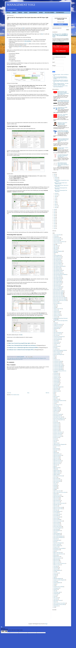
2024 (54, 209)
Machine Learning (56, 407)
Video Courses (55, 597)
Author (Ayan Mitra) (56, 259)
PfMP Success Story (56, 463)
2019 (54, 217)
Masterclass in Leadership (57, 414)
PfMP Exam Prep (56, 456)
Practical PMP (55, 512)
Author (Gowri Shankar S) (57, 263)
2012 (54, 228)
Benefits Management (57, 289)
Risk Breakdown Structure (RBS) (58, 548)
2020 (54, 215)
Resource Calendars (56, 544)
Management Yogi (56, 408)
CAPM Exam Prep (56, 311)
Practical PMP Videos (56, 514)
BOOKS (41, 12)
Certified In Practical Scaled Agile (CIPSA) (60, 320)
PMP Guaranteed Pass (57, 500)
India (54, 392)
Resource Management (57, 545)
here (23, 28)
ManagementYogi (56, 410)
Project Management (56, 534)
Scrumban (55, 574)
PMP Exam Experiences (57, 496)
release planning (27, 41)
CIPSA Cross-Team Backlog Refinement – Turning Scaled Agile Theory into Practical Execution (60, 77)
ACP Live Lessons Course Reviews (59, 241)
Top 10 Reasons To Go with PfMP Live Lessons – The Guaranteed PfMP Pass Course (60, 35)
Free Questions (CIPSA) (57, 362)
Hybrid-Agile (55, 385)
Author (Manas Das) (56, 267)
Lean (54, 403)
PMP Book (55, 493)
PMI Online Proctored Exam (58, 475)
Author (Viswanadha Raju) (57, 286)
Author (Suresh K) (56, 285)
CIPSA (54, 331)
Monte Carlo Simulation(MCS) (58, 419)
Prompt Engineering (56, 540)
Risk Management (56, 549)
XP (53, 607)
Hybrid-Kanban (55, 388)
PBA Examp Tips (56, 449)
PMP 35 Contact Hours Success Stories (59, 492)
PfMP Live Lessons (56, 459)
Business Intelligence (56, 303)
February (56, 205)
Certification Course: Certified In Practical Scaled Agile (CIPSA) (21, 349)
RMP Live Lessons (56, 562)
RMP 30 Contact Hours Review (58, 553)
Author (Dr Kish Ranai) (57, 262)
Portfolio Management (57, 511)
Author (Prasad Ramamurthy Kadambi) (59, 274)
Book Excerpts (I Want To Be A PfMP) (59, 297)
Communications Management (58, 336)
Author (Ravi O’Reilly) (57, 275)
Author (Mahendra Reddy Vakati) (58, 266)
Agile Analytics (55, 245)
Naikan (54, 441)
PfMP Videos (55, 464)
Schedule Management (57, 570)
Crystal (54, 344)
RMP (54, 551)
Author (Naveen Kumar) (57, 271)
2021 (54, 214)
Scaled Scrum (13, 359)
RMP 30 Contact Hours (57, 552)
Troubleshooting (56, 593)
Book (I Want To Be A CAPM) (58, 290)
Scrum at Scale (20, 359)
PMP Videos (55, 510)
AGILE (25, 12)
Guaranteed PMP (56, 381)
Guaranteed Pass (56, 378)
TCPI (54, 585)
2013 (54, 226)
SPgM (54, 577)
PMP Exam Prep (56, 497)
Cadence (54, 304)
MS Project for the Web (57, 434)
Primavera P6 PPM (56, 522)
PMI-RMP (55, 488)
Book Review (55, 301)
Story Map (55, 581)
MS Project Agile (56, 430)
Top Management (56, 588)
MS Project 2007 (56, 422)
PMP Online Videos (56, 504)
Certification (55, 316)
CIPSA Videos (55, 335)
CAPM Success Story (56, 315)
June (55, 199)
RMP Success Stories (56, 564)
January (56, 207)
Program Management (57, 533)
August (56, 196)
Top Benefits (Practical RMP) (58, 586)
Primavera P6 (55, 518)
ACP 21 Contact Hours (57, 234)
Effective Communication (57, 351)
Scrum (17, 359)
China (54, 329)
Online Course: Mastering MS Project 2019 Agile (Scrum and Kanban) (22, 345)
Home (28, 392)
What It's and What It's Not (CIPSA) (59, 603)
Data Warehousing (56, 346)
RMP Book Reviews (56, 556)
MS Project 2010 (56, 423)
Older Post (47, 392)
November (56, 178)
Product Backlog (56, 529)
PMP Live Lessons (56, 501)
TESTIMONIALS (60, 12)
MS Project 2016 (56, 426)
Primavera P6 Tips (56, 523)
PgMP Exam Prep (56, 467)
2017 (54, 220)
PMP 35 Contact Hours (57, 490)
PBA (54, 447)
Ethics (54, 355)
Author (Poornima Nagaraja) (58, 273)
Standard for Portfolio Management (59, 579)
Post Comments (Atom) (15, 394)
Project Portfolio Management (58, 536)
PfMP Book (55, 452)
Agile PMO (55, 249)
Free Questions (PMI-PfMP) (58, 366)
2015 (54, 223)
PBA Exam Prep (56, 448)
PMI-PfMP (55, 485)
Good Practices (55, 374)
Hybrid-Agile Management (57, 386)
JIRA (54, 395)
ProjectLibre (55, 538)
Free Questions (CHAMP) (57, 361)
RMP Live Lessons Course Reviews (59, 563)
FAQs (54, 358)
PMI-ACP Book (56, 478)
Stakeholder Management (57, 578)
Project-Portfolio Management (58, 537)
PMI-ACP (55, 477)
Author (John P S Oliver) (57, 264)
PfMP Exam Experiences (57, 455)
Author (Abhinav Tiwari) (57, 256)
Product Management (40, 358)
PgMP (54, 466)
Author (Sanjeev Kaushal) (57, 278)
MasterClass (55, 412)
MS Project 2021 (56, 429)
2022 (54, 212)
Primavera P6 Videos (56, 525)
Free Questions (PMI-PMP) (57, 368)
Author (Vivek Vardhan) (57, 288)
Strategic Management (57, 582)
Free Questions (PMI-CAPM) (58, 365)
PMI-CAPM (55, 482)
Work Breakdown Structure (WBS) (59, 604)
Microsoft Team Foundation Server (59, 418)
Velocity (54, 596)
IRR (54, 393)
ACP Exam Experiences (57, 238)
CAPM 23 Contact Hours (57, 308)
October (56, 193)
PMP (54, 489)
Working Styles (55, 605)
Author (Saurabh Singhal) (57, 281)
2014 (54, 225)
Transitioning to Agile (57, 592)
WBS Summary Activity (57, 600)
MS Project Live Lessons (57, 436)
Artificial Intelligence (56, 255)
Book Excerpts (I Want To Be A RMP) (59, 299)
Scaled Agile (55, 566)
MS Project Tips (56, 437)
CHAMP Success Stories (57, 325)
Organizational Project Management (59, 444)
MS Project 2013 (56, 425)
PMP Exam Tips (56, 499)
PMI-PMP (55, 486)
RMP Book (55, 555)
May (55, 201)
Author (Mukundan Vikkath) (58, 270)
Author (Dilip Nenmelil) (57, 260)
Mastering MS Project (57, 415)
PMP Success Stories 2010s (57, 507)
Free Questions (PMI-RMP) (57, 369)
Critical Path (55, 340)
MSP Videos (55, 440)
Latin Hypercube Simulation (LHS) (59, 400)
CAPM (54, 307)
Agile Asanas (55, 247)
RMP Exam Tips (56, 560)
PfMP (54, 451)
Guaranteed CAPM (56, 377)
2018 (54, 218)
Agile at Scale (14, 358)
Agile (10, 358)
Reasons (54, 541)
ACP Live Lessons (56, 240)
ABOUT (14, 12)
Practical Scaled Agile (57, 516)
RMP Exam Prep (56, 559)
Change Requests (56, 328)
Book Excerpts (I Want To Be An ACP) (59, 300)
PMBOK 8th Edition (56, 473)
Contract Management (57, 339)
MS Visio (54, 438)
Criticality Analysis (56, 342)
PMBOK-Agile (55, 474)
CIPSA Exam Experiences (57, 332)
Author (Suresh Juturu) (57, 284)
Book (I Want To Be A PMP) (58, 293)
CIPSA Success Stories (57, 333)
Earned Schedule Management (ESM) (59, 350)
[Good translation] (2, 631)
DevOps (54, 347)
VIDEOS (20, 12)
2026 (54, 174)
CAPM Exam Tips (56, 312)
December (56, 177)
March (56, 204)
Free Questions (55, 359)
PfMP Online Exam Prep (57, 460)
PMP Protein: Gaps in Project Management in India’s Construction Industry (62, 123)
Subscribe (60, 24)
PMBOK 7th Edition (56, 471)
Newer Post (9, 392)
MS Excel (55, 421)
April (56, 202)
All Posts (8, 12)
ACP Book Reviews (56, 237)
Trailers (54, 590)
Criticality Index (56, 343)
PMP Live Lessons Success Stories (59, 503)
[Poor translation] (5, 631)
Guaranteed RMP (56, 382)
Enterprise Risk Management (58, 354)
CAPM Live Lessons (56, 314)
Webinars (54, 601)
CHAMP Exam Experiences (58, 324)
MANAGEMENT (33, 12)
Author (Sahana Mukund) (57, 277)
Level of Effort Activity (57, 404)
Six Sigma (55, 575)
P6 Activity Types (56, 445)
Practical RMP (55, 515)
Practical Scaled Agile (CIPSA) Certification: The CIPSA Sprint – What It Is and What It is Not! (60, 81)
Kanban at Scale (56, 399)
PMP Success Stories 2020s (57, 508)
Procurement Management (57, 527)
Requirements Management (57, 542)
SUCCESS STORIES (49, 12)
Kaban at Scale (55, 396)
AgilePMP (55, 252)
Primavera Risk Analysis (57, 526)
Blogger (46, 623)
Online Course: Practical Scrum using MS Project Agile (19, 343)
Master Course (26, 358)
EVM (54, 357)
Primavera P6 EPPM (56, 519)
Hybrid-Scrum (55, 389)
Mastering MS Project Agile (33, 358)
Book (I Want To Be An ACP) (58, 296)
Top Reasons (55, 589)
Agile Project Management (20, 358)
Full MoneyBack (56, 373)
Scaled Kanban (55, 567)
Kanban (54, 397)
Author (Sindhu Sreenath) (57, 282)
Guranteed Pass (55, 384)
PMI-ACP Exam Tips (56, 481)
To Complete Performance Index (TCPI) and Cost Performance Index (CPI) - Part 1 (63, 155)
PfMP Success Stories (56, 462)
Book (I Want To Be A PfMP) (58, 292)
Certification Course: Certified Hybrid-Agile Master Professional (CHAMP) (23, 347)
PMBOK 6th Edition (56, 470)
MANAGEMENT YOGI (21, 4)
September (56, 194)
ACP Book (55, 236)
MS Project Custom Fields (57, 433)
